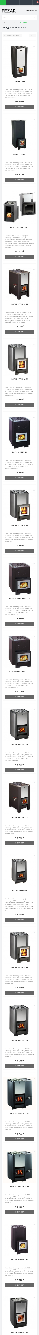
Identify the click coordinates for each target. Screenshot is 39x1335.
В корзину (19, 107)
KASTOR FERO (19, 81)
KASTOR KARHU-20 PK (19, 1040)
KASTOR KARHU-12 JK (19, 379)
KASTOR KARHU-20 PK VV (19, 1186)
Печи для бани (8, 23)
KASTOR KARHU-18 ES (19, 817)
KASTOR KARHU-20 (19, 890)
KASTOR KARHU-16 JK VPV (19, 671)
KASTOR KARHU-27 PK (19, 1332)
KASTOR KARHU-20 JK (19, 967)
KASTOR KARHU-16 (19, 452)
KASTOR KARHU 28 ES (19, 304)
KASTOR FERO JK (19, 154)
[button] (16, 2)
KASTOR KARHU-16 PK (19, 744)
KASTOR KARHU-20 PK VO (19, 1113)
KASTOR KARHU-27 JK (19, 1259)
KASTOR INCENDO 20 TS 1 (19, 227)
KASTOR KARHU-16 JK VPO (19, 598)
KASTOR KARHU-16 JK (19, 525)
